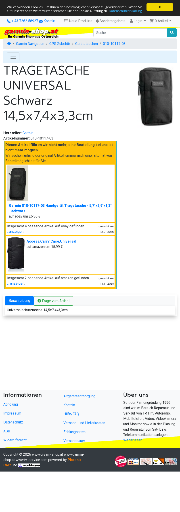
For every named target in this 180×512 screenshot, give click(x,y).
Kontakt (49, 21)
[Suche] (130, 32)
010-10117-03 (114, 44)
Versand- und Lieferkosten (84, 423)
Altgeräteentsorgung (79, 396)
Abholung (10, 404)
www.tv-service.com (31, 460)
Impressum (12, 413)
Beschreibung (19, 300)
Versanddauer (74, 441)
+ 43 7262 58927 (22, 21)
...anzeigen (15, 231)
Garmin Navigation (30, 44)
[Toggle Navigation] (13, 56)
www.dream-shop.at (47, 454)
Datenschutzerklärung (23, 15)
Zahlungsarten (74, 432)
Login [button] (136, 21)
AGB (6, 431)
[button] (160, 21)
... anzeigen (15, 283)
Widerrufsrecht (15, 440)
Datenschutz (13, 422)
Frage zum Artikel (53, 301)
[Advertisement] (82, 357)
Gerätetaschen (86, 44)
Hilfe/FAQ (71, 414)
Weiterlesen (132, 440)
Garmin (28, 133)
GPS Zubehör (59, 44)
